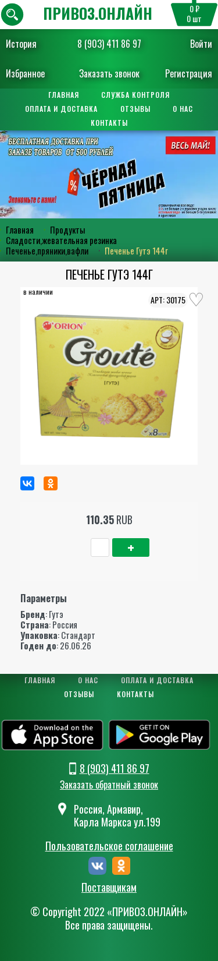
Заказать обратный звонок (109, 785)
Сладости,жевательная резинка (61, 240)
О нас (183, 109)
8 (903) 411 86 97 (109, 44)
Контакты (109, 123)
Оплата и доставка (61, 109)
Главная (63, 95)
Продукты (67, 229)
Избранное (25, 73)
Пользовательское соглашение (109, 845)
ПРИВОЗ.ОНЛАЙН (97, 13)
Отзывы (135, 109)
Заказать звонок (109, 73)
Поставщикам (109, 887)
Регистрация (188, 73)
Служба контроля (136, 95)
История (21, 44)
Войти (201, 44)
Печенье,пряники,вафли (47, 250)
